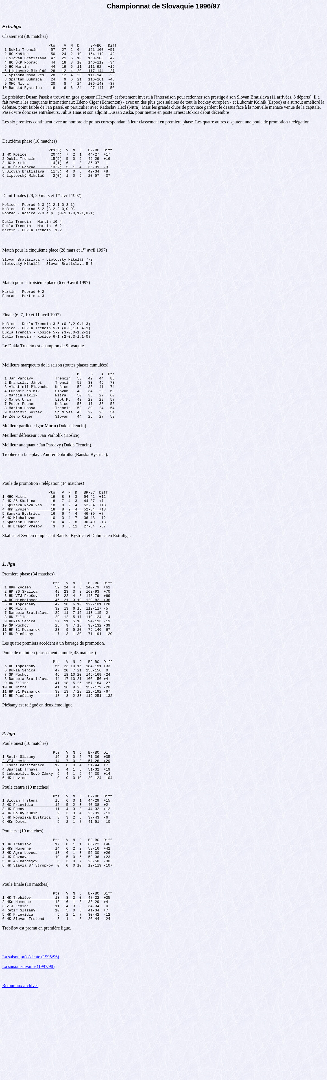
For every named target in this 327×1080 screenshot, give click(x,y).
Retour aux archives (20, 1072)
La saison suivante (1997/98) (28, 1053)
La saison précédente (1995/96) (30, 1044)
